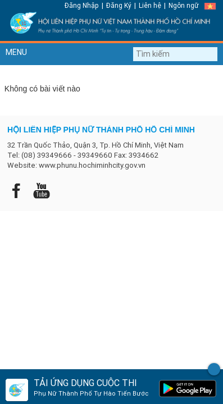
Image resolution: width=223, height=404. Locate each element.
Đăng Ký (118, 5)
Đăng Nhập (82, 5)
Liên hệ (150, 5)
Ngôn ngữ (184, 5)
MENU (16, 52)
